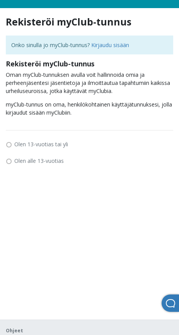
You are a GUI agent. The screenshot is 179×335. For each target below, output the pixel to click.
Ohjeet (14, 330)
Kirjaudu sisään (110, 45)
